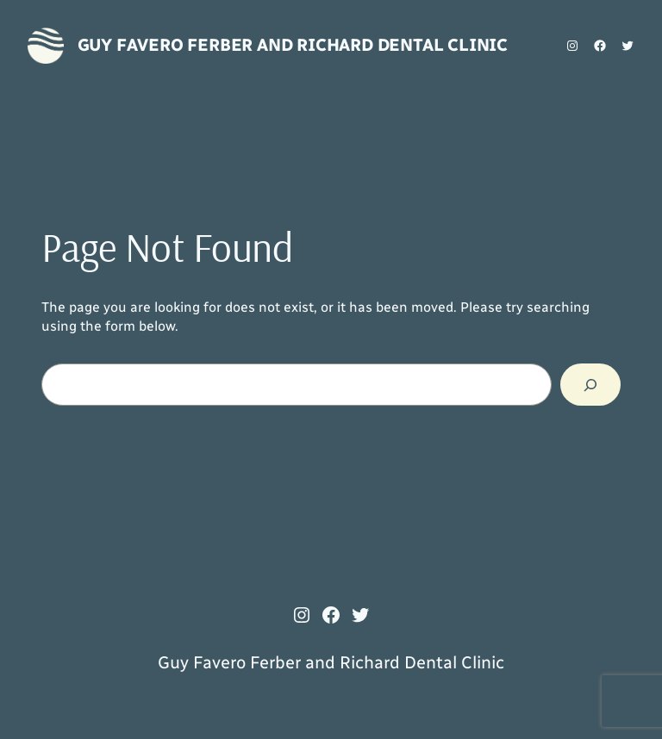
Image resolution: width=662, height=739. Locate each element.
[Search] (590, 384)
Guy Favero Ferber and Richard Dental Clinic (293, 44)
